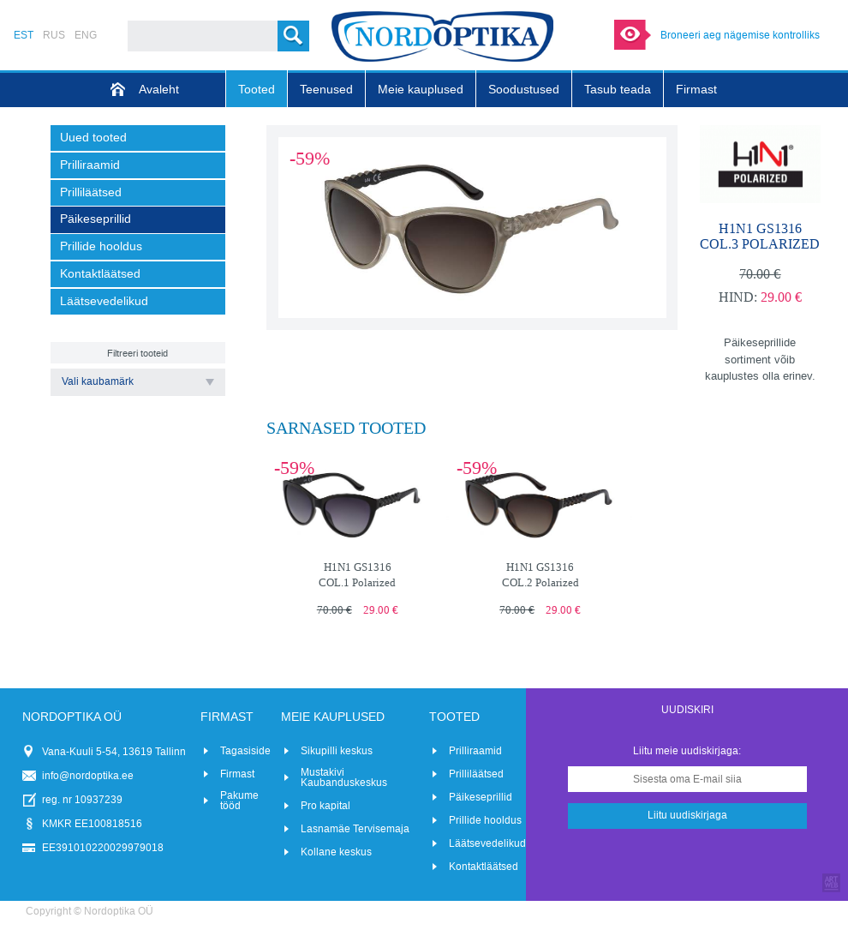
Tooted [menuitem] (256, 89)
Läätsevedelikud (487, 843)
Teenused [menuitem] (326, 89)
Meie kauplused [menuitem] (420, 89)
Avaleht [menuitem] (159, 89)
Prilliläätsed (476, 774)
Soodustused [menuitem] (523, 89)
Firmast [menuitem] (696, 89)
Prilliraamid (475, 751)
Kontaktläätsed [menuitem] (100, 273)
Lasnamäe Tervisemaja (355, 829)
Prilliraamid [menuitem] (90, 165)
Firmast (237, 774)
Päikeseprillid (480, 797)
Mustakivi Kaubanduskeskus (344, 777)
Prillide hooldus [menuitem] (101, 246)
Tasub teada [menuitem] (617, 89)
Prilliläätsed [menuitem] (91, 192)
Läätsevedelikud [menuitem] (104, 301)
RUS (54, 35)
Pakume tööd (239, 800)
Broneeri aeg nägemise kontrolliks (740, 35)
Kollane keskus (336, 852)
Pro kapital (325, 806)
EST (23, 35)
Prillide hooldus (485, 820)
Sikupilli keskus (337, 751)
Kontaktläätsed (483, 866)
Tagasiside (245, 751)
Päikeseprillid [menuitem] (95, 219)
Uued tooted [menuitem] (93, 137)
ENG (86, 35)
